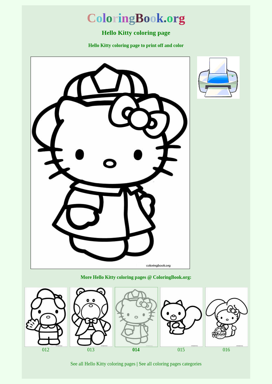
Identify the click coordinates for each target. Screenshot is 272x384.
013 (91, 347)
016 (226, 347)
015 (181, 347)
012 (45, 347)
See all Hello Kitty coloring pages (102, 363)
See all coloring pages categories (170, 363)
